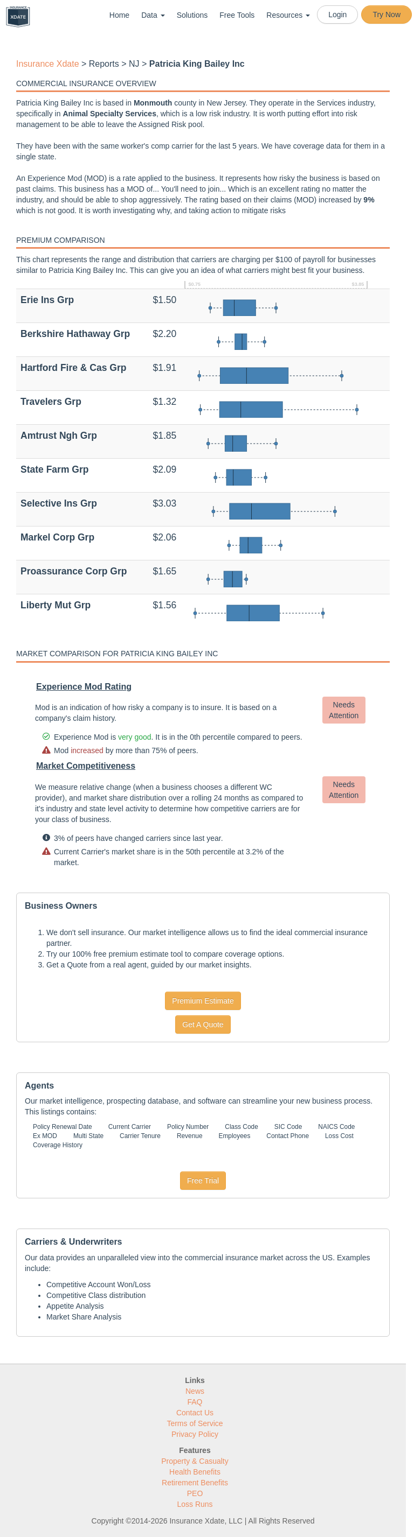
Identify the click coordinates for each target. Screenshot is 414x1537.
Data (152, 15)
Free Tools (236, 15)
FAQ (194, 1402)
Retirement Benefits (195, 1482)
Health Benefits (194, 1472)
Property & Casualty (195, 1461)
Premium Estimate (202, 1000)
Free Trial (203, 1180)
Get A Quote (202, 1024)
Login (337, 14)
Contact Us (194, 1412)
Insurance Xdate (47, 63)
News (194, 1391)
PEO (195, 1493)
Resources (288, 15)
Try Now (386, 14)
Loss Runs (194, 1504)
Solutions (192, 15)
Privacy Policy (194, 1434)
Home (119, 15)
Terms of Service (195, 1423)
